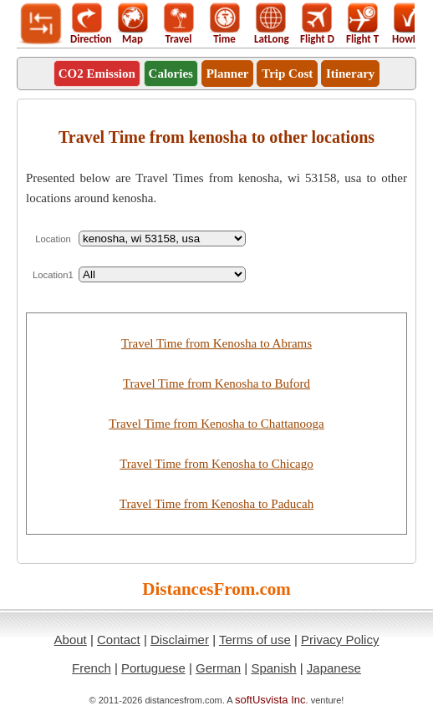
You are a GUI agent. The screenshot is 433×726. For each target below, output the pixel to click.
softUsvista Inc (270, 699)
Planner (227, 73)
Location (53, 239)
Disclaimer (179, 639)
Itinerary (350, 73)
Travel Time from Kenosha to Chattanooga (216, 423)
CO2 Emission (97, 73)
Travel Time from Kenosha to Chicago (216, 463)
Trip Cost (287, 73)
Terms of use (255, 639)
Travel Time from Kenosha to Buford (216, 383)
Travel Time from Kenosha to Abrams (216, 343)
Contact (118, 639)
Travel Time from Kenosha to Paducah (216, 503)
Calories (171, 73)
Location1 (53, 275)
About (70, 639)
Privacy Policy (340, 639)
